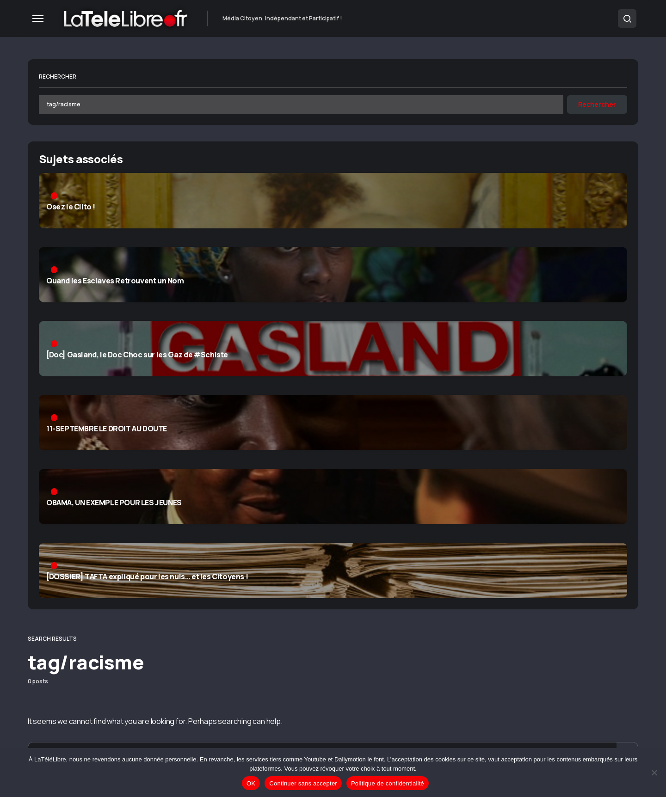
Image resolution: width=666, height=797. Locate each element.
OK (251, 783)
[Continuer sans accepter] (654, 772)
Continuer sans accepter (303, 783)
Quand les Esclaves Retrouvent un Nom (115, 282)
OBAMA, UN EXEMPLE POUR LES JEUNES (114, 504)
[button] (38, 18)
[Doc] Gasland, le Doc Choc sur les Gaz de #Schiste (137, 356)
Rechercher (57, 76)
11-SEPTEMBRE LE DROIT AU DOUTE (106, 430)
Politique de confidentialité (387, 783)
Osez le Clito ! (70, 208)
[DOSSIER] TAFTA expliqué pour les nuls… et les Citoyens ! (147, 578)
